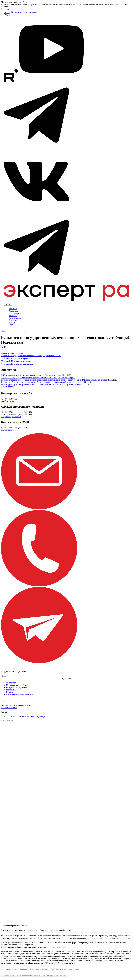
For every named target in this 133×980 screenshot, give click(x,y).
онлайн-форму (65, 930)
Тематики (13, 320)
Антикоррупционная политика (19, 694)
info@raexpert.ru (41, 716)
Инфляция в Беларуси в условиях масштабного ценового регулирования (32, 382)
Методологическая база (16, 685)
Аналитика (13, 311)
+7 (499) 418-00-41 (26, 716)
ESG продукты (15, 313)
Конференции (15, 318)
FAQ (11, 325)
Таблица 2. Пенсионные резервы (15, 361)
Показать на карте (9, 708)
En (6, 304)
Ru (10, 304)
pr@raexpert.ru (7, 430)
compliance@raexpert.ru (11, 417)
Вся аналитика (7, 387)
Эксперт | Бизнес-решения (25, 12)
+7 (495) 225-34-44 (9, 716)
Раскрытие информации (16, 687)
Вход (6, 15)
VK (4, 347)
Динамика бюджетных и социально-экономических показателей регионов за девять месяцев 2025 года (45, 380)
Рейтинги (13, 309)
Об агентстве (12, 683)
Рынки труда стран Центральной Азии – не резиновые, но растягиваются (33, 384)
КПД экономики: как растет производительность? (22, 375)
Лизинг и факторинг (66, 377)
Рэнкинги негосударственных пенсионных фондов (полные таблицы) (31, 355)
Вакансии (10, 692)
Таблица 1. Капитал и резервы (14, 358)
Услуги (12, 322)
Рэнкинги (13, 315)
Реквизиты (10, 690)
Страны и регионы (53, 375)
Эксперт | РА (9, 12)
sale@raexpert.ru (8, 401)
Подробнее (5, 9)
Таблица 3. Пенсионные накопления (17, 364)
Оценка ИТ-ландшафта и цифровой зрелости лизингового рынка (29, 377)
